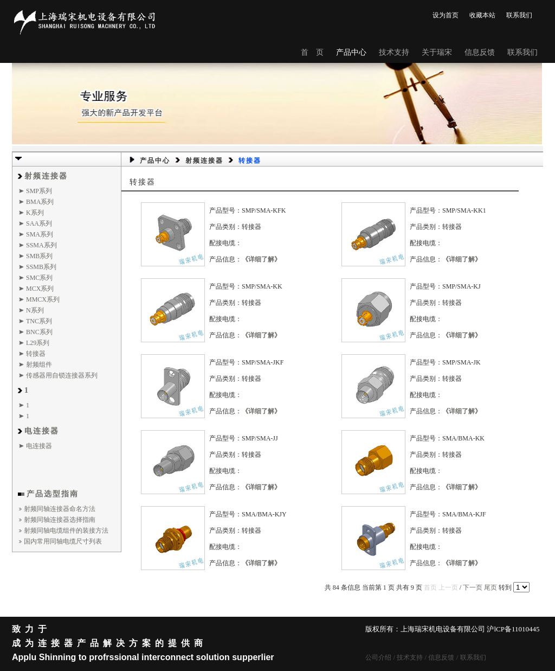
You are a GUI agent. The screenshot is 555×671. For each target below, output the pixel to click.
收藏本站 (482, 15)
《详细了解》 (261, 259)
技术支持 (394, 52)
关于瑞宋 (437, 52)
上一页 (448, 587)
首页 (430, 587)
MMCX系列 (43, 299)
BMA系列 (40, 202)
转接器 (36, 353)
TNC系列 (39, 321)
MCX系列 (40, 288)
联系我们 (519, 15)
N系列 (35, 310)
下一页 (472, 587)
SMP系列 (39, 191)
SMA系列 (39, 234)
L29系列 (37, 343)
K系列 (35, 212)
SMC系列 (39, 278)
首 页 (312, 52)
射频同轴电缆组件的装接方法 (66, 530)
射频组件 (39, 364)
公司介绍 (378, 657)
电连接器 (41, 431)
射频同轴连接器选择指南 (59, 519)
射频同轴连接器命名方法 (59, 509)
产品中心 (351, 52)
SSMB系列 (41, 267)
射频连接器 (46, 176)
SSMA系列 (41, 245)
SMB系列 (39, 256)
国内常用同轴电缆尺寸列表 (63, 541)
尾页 (490, 587)
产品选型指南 (53, 494)
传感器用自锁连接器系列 (62, 375)
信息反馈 (479, 52)
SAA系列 (39, 223)
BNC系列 (39, 332)
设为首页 (446, 15)
